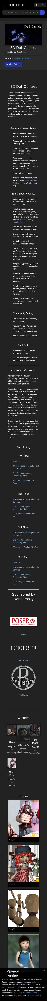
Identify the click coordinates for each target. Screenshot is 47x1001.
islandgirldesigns (23, 752)
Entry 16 (35, 747)
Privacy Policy (35, 995)
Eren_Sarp (12, 785)
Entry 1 (12, 779)
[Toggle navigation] (4, 5)
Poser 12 (16, 461)
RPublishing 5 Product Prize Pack (26, 547)
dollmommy (11, 753)
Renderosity (23, 660)
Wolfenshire (18, 58)
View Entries (13, 64)
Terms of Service (32, 993)
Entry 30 (11, 747)
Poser (23, 635)
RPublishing (23, 695)
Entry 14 (22, 749)
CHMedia (27, 58)
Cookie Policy (17, 995)
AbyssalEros (35, 753)
